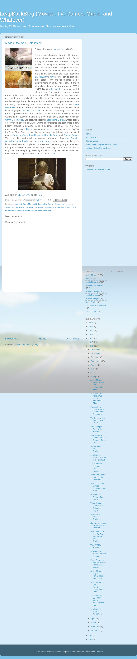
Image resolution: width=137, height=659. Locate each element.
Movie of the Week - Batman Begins (98, 553)
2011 (91, 346)
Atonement (60, 49)
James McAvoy (20, 135)
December (96, 349)
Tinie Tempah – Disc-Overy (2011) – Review (97, 467)
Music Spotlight (92, 299)
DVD (28, 195)
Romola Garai (51, 135)
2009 (91, 639)
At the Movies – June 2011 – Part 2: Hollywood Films (97, 385)
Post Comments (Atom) (27, 344)
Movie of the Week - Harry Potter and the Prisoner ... (97, 410)
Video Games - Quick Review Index (101, 144)
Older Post (72, 338)
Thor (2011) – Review (96, 546)
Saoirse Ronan (70, 135)
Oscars (29, 129)
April (93, 619)
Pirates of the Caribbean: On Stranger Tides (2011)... (98, 439)
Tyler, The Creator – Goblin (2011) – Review (98, 477)
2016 (91, 326)
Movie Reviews (92, 282)
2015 (91, 330)
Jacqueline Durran (56, 120)
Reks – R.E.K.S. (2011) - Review (97, 516)
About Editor (90, 137)
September (96, 361)
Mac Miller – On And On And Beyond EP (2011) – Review (97, 536)
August (94, 365)
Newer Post (12, 338)
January (95, 630)
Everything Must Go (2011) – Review (97, 428)
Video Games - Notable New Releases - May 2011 (97, 507)
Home (42, 338)
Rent (40, 195)
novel (52, 77)
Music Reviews (92, 295)
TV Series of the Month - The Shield (97, 420)
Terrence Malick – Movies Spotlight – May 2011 (98, 487)
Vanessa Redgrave (42, 141)
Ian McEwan (41, 77)
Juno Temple (71, 138)
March (94, 623)
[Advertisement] (42, 314)
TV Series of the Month (95, 306)
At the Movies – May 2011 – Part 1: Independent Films (97, 600)
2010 (91, 635)
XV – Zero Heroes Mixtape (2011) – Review (98, 525)
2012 (91, 342)
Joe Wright (56, 89)
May (93, 377)
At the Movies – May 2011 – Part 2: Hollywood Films (97, 587)
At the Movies (91, 275)
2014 (91, 334)
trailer (52, 153)
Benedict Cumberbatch (16, 141)
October (95, 357)
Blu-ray (21, 195)
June (93, 373)
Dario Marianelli (30, 204)
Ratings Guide (91, 141)
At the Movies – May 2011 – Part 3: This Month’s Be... (97, 574)
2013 (91, 338)
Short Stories (91, 302)
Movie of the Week (35, 207)
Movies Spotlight (92, 291)
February (95, 626)
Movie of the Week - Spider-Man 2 (98, 496)
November (96, 353)
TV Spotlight (90, 312)
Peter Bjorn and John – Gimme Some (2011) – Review (98, 563)
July (93, 369)
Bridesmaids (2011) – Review (95, 448)
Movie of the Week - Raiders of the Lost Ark (98, 457)
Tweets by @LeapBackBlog (97, 169)
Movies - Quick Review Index (98, 148)
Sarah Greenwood (14, 120)
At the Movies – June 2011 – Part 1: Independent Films (97, 398)
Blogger (99, 652)
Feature (88, 278)
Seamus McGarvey (32, 110)
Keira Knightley (35, 135)
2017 (91, 323)
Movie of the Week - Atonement (23, 43)
